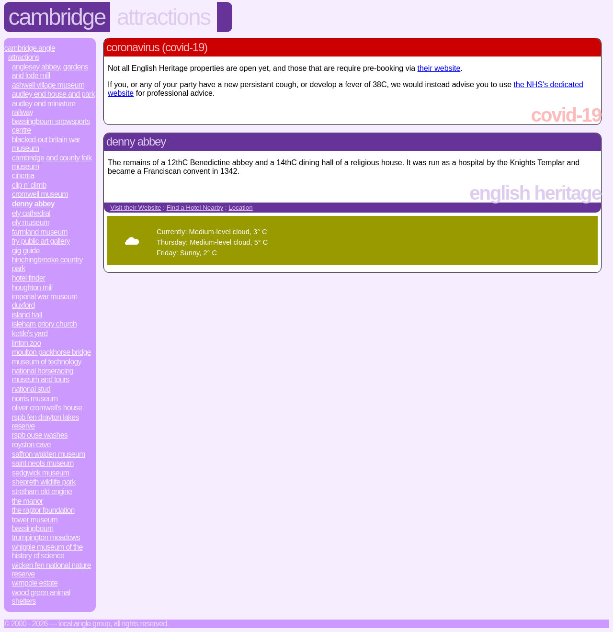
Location (240, 207)
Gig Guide (26, 251)
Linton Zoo (26, 343)
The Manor (27, 501)
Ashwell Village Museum (48, 85)
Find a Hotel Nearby (195, 207)
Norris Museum (34, 399)
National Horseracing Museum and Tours (42, 375)
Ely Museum (30, 222)
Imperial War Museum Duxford (45, 301)
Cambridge (57, 17)
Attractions (163, 17)
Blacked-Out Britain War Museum (46, 143)
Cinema (23, 175)
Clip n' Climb (29, 185)
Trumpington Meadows (46, 537)
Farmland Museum (40, 232)
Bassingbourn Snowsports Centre (51, 125)
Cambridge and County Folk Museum (52, 162)
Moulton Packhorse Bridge (51, 352)
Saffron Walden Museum (48, 454)
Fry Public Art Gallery (41, 241)
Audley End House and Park (53, 94)
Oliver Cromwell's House (47, 408)
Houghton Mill (32, 287)
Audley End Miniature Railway (44, 108)
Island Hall (27, 315)
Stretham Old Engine (42, 491)
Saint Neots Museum (43, 463)
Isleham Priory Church (44, 324)
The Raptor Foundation (43, 510)
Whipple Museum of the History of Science (47, 551)
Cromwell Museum (40, 194)
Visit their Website (135, 207)
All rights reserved (140, 624)
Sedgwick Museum (40, 473)
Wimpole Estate (35, 583)
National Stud (31, 389)
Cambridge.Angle (29, 48)
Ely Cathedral (31, 213)
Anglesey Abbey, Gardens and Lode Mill (50, 71)
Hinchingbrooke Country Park (47, 264)
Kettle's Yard (29, 333)
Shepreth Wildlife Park (44, 482)
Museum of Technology (46, 362)
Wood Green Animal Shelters (41, 596)
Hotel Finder (28, 278)
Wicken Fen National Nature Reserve (51, 569)
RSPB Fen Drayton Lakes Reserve (45, 421)
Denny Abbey (33, 204)
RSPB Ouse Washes (40, 435)
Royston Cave (31, 444)
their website (439, 68)
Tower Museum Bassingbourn (34, 524)
